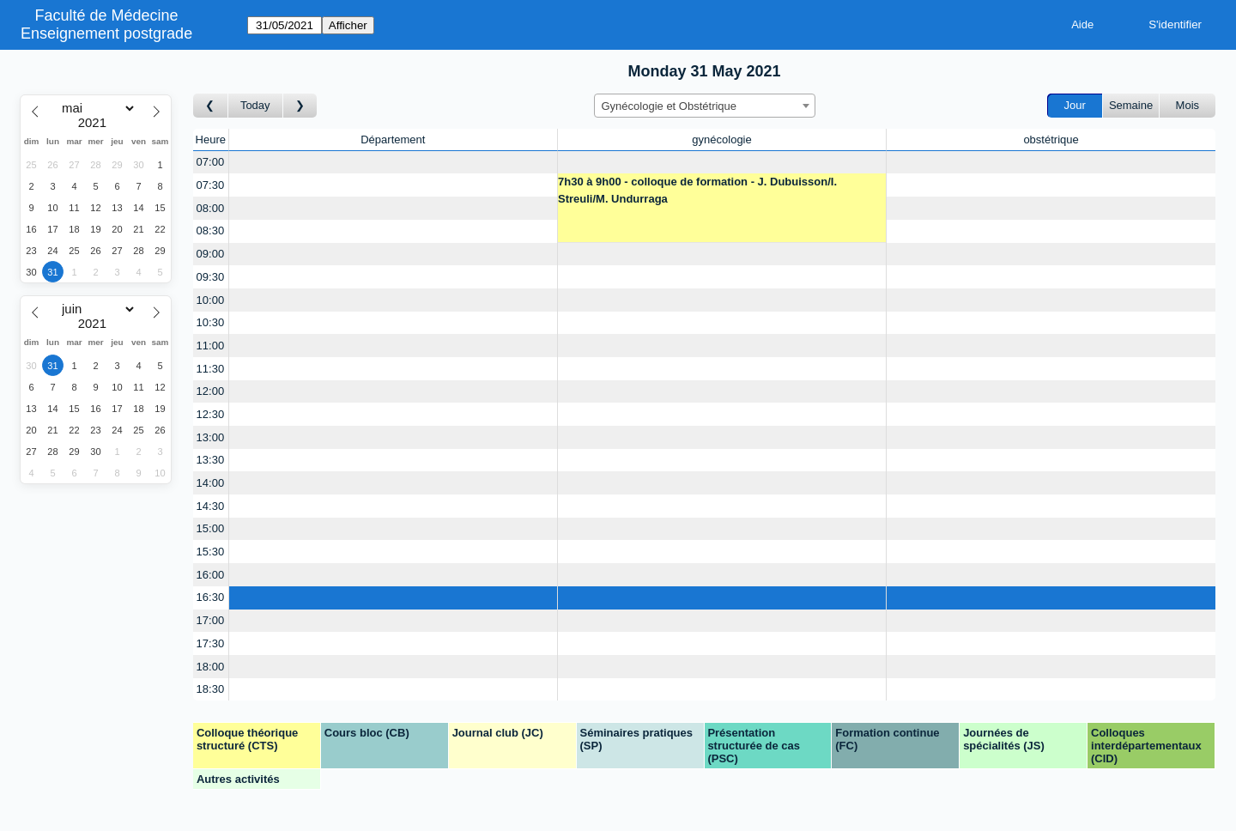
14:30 (211, 506)
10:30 (211, 322)
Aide (1082, 24)
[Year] (96, 123)
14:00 (211, 482)
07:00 (211, 161)
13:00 (211, 437)
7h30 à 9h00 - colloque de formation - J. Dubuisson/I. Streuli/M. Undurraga (697, 190)
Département (392, 139)
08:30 (211, 230)
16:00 (211, 574)
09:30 (211, 276)
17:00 (211, 620)
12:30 (211, 414)
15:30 (211, 551)
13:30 (211, 459)
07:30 (211, 185)
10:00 (211, 300)
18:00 (211, 666)
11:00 (211, 345)
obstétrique (1050, 139)
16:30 (211, 597)
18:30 (211, 688)
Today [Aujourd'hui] (255, 105)
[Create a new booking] (393, 162)
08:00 (211, 208)
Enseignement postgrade (106, 33)
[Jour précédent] (210, 106)
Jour (1075, 105)
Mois (1187, 105)
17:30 (211, 643)
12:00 (211, 391)
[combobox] (704, 106)
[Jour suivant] (300, 106)
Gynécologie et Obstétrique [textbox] (669, 106)
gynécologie (721, 139)
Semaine (1131, 105)
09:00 (211, 253)
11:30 (211, 368)
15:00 (211, 528)
